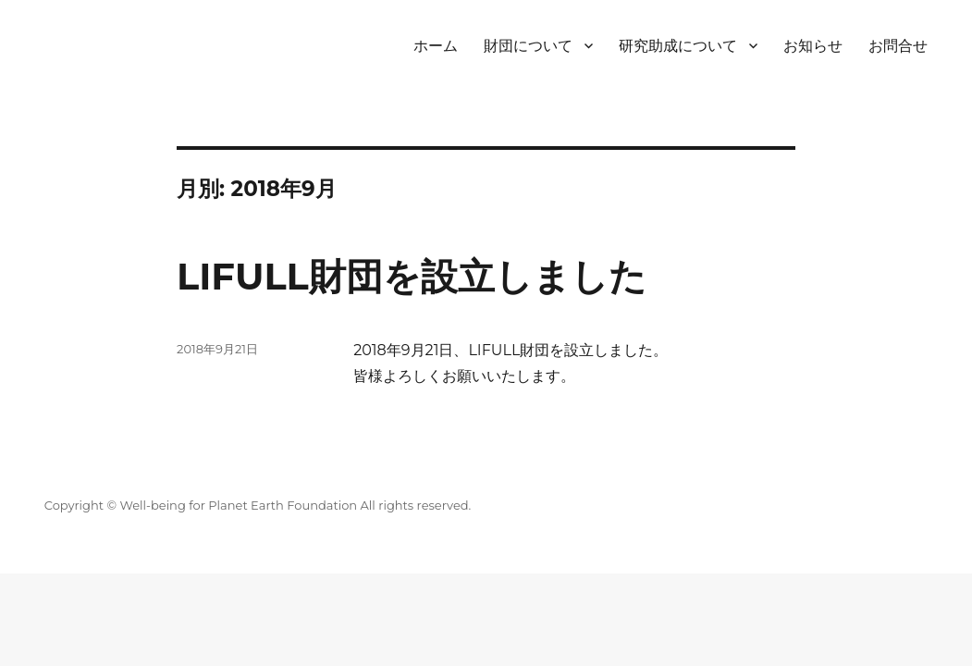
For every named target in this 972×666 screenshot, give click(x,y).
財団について (528, 46)
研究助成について (678, 46)
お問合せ (898, 46)
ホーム (435, 46)
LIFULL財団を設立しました (411, 276)
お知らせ (813, 46)
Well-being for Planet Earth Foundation (238, 505)
